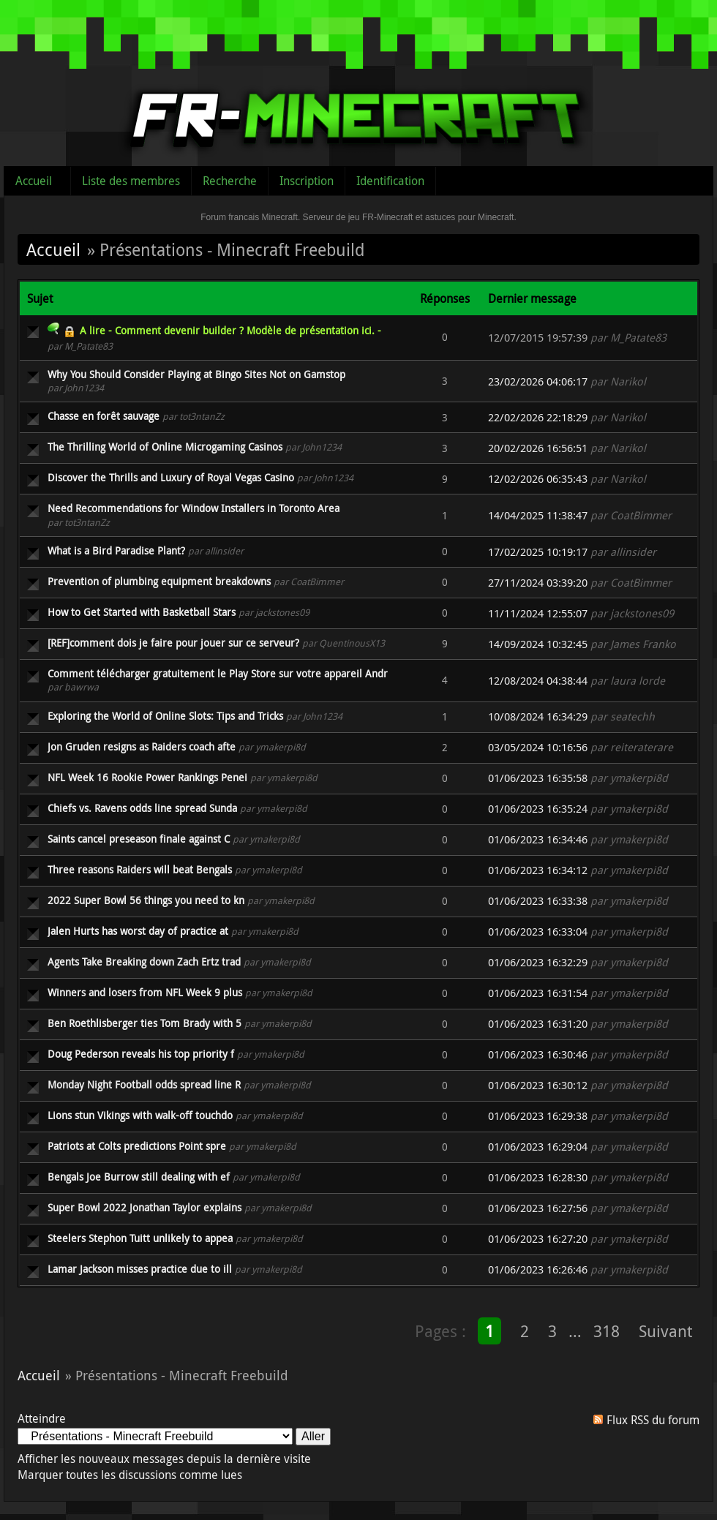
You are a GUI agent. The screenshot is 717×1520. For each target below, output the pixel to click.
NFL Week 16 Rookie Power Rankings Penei (147, 777)
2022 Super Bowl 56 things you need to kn (146, 900)
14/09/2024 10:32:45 (538, 644)
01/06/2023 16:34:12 (538, 870)
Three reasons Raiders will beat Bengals (140, 869)
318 (606, 1331)
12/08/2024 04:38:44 (538, 681)
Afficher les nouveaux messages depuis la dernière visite (164, 1459)
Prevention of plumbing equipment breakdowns (159, 581)
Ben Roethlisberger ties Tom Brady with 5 (144, 1023)
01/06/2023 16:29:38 (538, 1116)
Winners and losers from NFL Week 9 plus (145, 992)
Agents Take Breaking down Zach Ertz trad (144, 961)
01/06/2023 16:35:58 (538, 778)
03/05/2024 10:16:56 (538, 747)
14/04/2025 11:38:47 (538, 515)
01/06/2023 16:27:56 (538, 1208)
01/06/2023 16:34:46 (538, 839)
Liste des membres (131, 181)
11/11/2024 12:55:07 (538, 613)
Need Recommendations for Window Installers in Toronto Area (193, 508)
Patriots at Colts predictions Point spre (137, 1146)
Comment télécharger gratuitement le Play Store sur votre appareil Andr (218, 673)
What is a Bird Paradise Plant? (116, 550)
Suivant (665, 1331)
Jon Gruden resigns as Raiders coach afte (142, 746)
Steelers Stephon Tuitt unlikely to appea (140, 1238)
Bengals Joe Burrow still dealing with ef (139, 1177)
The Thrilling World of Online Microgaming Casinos (165, 447)
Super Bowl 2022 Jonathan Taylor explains (144, 1207)
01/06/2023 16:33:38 (538, 901)
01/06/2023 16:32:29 (538, 962)
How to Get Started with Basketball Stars (142, 612)
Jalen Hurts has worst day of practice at (138, 931)
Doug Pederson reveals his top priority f (141, 1054)
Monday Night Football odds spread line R (144, 1084)
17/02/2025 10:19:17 (538, 552)
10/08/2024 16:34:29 (538, 716)
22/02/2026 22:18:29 (538, 417)
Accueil (33, 181)
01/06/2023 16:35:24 (538, 809)
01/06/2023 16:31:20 (538, 1024)
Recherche (230, 181)
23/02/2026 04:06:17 (538, 381)
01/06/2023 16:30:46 (538, 1054)
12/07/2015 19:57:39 (538, 338)
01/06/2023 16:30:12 (538, 1085)
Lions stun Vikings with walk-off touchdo (140, 1115)
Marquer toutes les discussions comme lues (130, 1475)
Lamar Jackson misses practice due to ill (140, 1269)
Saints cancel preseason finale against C (139, 839)
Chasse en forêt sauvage (103, 416)
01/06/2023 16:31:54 (538, 993)
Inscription (306, 181)
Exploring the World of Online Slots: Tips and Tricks (165, 716)
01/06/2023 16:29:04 (538, 1147)
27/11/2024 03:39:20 (538, 583)
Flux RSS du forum (653, 1420)
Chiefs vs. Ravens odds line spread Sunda (142, 808)
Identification (390, 181)
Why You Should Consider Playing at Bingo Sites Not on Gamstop (196, 374)
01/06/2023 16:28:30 (538, 1177)
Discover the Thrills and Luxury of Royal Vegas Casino (171, 477)
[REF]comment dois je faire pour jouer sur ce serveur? (173, 643)
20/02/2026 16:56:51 (538, 448)
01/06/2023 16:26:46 (538, 1269)
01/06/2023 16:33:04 (538, 931)
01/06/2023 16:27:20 (538, 1239)
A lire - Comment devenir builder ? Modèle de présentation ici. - (230, 330)
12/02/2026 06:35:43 (538, 479)
